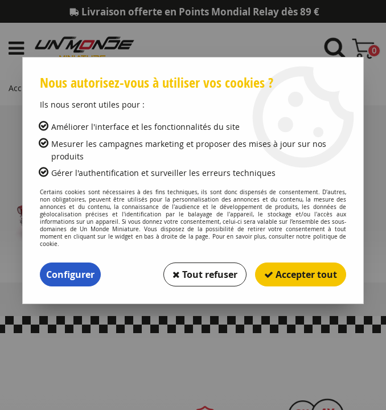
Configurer (70, 274)
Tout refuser (205, 274)
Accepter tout (300, 274)
